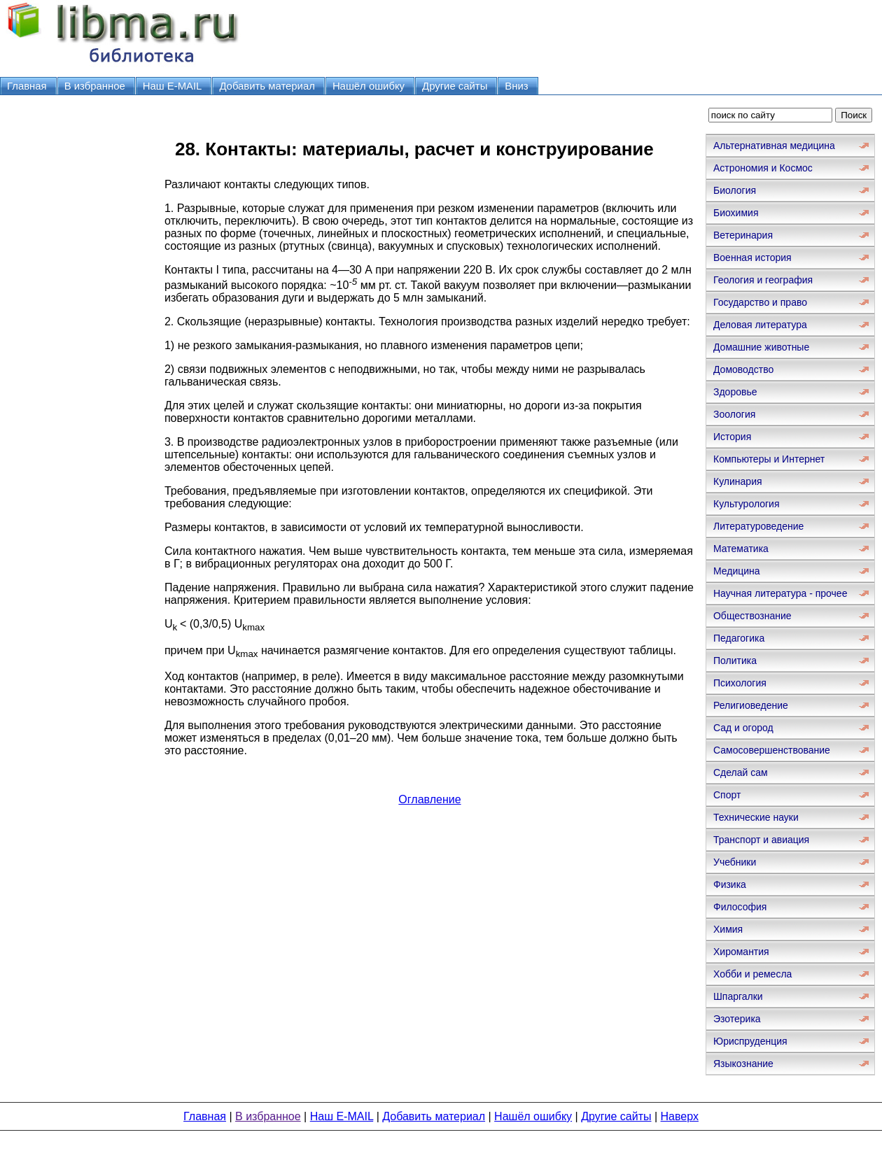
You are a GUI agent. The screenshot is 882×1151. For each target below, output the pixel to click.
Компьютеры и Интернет (769, 459)
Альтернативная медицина (774, 145)
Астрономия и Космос (763, 168)
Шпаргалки (738, 996)
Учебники (734, 862)
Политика (735, 660)
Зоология (734, 414)
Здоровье (735, 391)
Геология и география (763, 279)
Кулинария (737, 481)
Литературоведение (758, 526)
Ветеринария (743, 235)
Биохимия (735, 212)
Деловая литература (760, 324)
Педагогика (738, 638)
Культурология (746, 503)
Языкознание (743, 1063)
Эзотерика (737, 1018)
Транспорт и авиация (761, 839)
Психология (739, 683)
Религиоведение (750, 705)
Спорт (727, 794)
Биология (734, 190)
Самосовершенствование (771, 750)
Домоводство (743, 369)
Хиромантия (741, 951)
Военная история (752, 257)
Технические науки (756, 817)
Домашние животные (761, 347)
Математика (741, 548)
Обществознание (752, 615)
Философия (739, 906)
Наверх (680, 1116)
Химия (728, 929)
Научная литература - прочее (780, 593)
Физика (729, 884)
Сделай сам (740, 772)
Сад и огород (743, 727)
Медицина (736, 571)
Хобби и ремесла (752, 974)
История (732, 436)
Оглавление (429, 799)
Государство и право (760, 302)
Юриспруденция (750, 1041)
